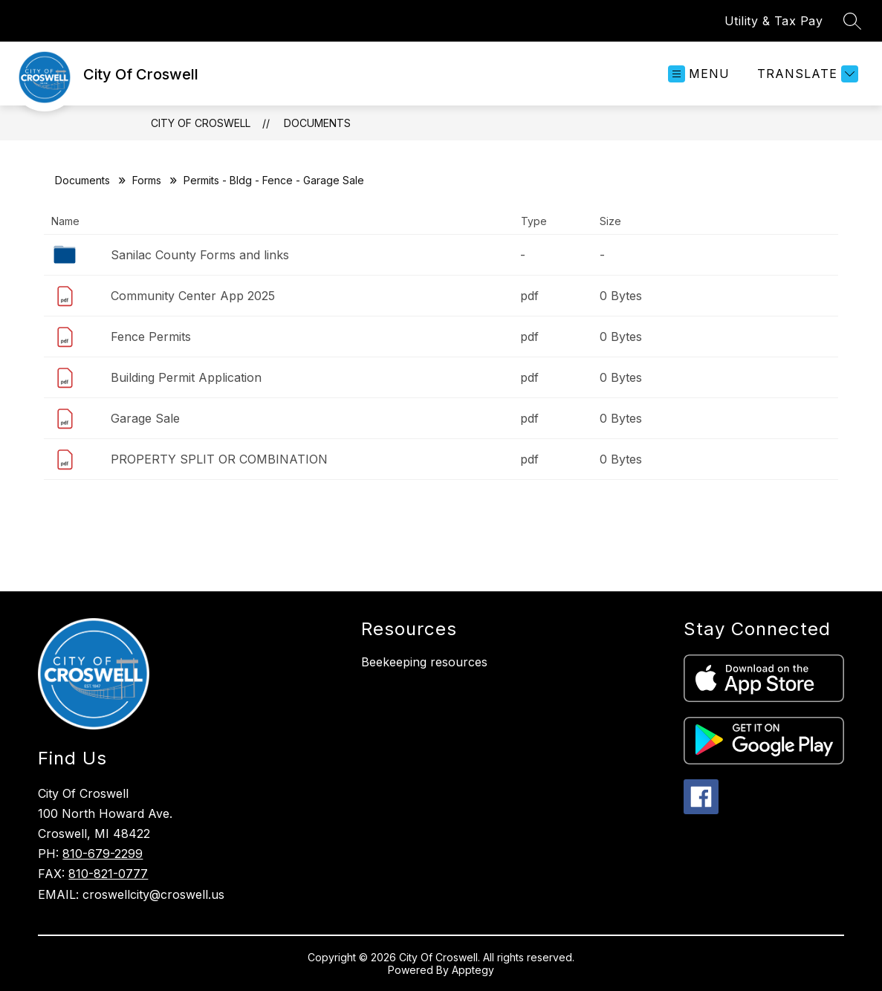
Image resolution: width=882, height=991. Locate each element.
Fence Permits (151, 336)
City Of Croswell (200, 123)
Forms (146, 180)
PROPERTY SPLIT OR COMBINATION (219, 459)
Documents (317, 123)
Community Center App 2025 (193, 295)
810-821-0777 (108, 873)
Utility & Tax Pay (773, 20)
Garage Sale (145, 418)
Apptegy (473, 970)
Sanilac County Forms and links (200, 254)
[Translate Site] (805, 74)
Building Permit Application (186, 377)
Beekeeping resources (424, 661)
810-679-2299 (102, 853)
